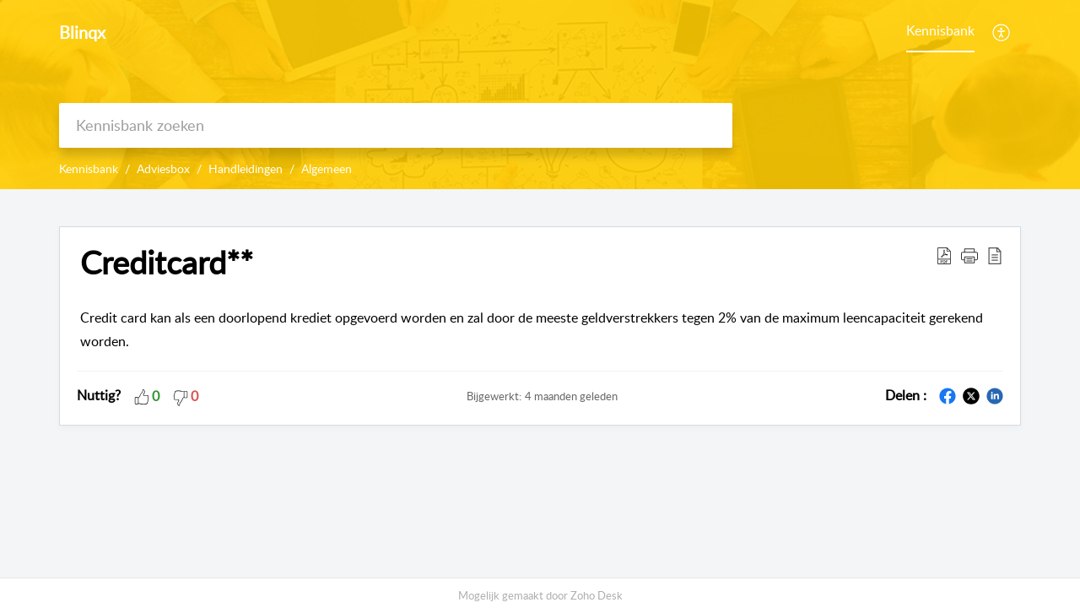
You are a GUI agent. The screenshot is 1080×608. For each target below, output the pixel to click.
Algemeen (326, 168)
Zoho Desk (596, 595)
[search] (395, 125)
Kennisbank (940, 30)
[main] (540, 385)
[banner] (540, 94)
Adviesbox (163, 168)
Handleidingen (245, 168)
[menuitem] (940, 32)
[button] (1002, 32)
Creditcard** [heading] (166, 262)
